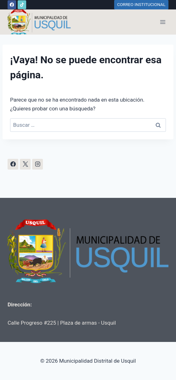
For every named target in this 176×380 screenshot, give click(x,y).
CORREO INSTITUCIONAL (141, 4)
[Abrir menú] (162, 22)
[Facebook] (12, 4)
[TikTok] (22, 4)
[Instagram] (37, 164)
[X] (25, 164)
